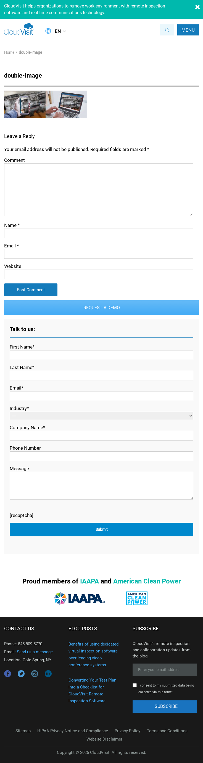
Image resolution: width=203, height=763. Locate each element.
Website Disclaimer (104, 739)
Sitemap (23, 730)
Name (12, 225)
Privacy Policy (127, 730)
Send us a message (35, 651)
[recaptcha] (21, 515)
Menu (188, 30)
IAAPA (89, 581)
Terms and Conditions (167, 730)
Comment (14, 160)
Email (11, 246)
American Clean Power (147, 581)
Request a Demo (101, 307)
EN (58, 31)
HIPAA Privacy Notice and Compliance (72, 730)
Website (12, 266)
